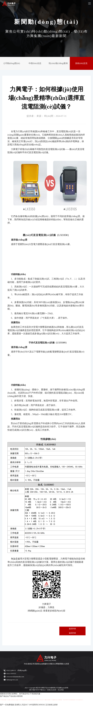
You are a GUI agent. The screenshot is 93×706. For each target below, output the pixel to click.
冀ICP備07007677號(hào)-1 (37, 690)
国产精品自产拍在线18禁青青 (11, 696)
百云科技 (61, 690)
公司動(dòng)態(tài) (11, 63)
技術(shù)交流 (81, 63)
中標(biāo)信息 (35, 63)
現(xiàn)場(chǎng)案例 (58, 63)
